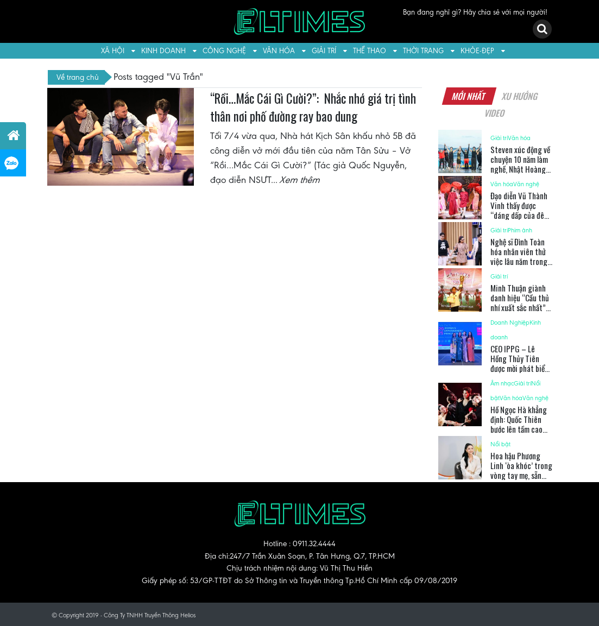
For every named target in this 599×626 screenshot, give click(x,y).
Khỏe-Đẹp (477, 50)
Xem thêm (300, 180)
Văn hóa (279, 50)
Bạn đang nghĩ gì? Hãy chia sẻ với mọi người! (475, 12)
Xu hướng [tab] (519, 96)
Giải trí (324, 50)
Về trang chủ (77, 77)
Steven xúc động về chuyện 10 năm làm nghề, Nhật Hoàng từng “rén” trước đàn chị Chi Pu (520, 168)
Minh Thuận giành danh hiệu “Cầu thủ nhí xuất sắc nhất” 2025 (519, 302)
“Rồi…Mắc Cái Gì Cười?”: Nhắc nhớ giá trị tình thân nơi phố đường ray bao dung (313, 107)
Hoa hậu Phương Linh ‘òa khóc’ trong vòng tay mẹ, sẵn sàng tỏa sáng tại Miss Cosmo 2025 (521, 475)
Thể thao (369, 50)
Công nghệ (224, 50)
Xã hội (112, 50)
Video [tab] (495, 112)
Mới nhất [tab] (468, 96)
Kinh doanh (163, 50)
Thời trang (423, 50)
